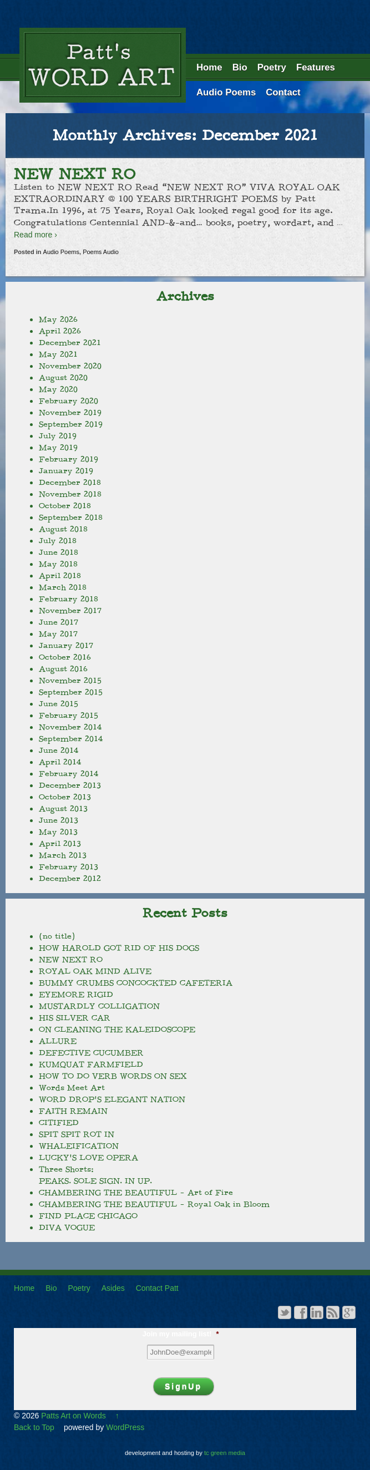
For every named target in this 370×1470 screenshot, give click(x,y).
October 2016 (65, 657)
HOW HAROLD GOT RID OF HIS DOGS (119, 948)
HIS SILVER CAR (74, 1018)
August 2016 (63, 669)
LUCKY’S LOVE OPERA (88, 1158)
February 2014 (68, 774)
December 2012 (70, 879)
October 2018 (65, 506)
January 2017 (66, 646)
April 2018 (60, 576)
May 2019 (58, 448)
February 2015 (68, 716)
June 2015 (58, 704)
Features (315, 67)
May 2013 (58, 832)
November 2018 (70, 494)
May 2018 (58, 564)
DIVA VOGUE (67, 1228)
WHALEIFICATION (79, 1146)
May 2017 (58, 634)
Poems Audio (101, 252)
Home (209, 67)
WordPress (125, 1427)
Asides (113, 1288)
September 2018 (71, 518)
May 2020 (58, 389)
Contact (283, 92)
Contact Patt (157, 1288)
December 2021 (70, 343)
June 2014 (58, 751)
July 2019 (58, 436)
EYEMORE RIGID (76, 995)
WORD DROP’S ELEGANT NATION (112, 1099)
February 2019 (68, 459)
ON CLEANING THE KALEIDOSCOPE (117, 1030)
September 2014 (71, 739)
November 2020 (70, 366)
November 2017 (70, 611)
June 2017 (58, 622)
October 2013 (65, 797)
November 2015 (70, 681)
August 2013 (63, 809)
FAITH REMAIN (73, 1111)
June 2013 (58, 820)
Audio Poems (226, 92)
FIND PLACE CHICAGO (88, 1216)
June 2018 (58, 552)
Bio (239, 67)
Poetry (271, 67)
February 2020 (68, 401)
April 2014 (60, 762)
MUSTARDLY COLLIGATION (99, 1006)
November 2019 (70, 413)
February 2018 (68, 599)
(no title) (57, 936)
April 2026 (60, 331)
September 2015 (71, 692)
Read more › (35, 234)
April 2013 (60, 844)
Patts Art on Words (73, 1415)
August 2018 (63, 529)
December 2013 (70, 785)
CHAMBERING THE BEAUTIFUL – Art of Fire (136, 1193)
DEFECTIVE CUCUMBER (91, 1053)
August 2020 (63, 378)
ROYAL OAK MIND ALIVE (95, 971)
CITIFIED (59, 1123)
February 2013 (68, 867)
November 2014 (70, 727)
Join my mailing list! (180, 1334)
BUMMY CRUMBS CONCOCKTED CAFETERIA (135, 983)
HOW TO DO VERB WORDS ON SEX (113, 1076)
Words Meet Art (72, 1088)
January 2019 (66, 471)
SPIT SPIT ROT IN (76, 1134)
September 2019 (71, 424)
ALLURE (58, 1041)
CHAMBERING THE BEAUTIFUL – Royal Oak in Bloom (154, 1204)
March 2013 (63, 855)
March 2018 (63, 587)
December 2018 (70, 483)
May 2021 (58, 354)
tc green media (224, 1452)
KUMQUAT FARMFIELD (91, 1064)
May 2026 (58, 320)
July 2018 (58, 541)
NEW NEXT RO (74, 174)
